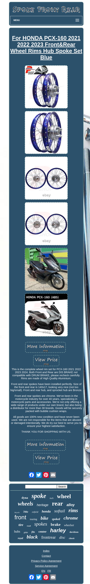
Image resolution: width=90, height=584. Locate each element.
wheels (25, 504)
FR (49, 570)
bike (44, 518)
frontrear (48, 537)
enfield (35, 512)
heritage (42, 505)
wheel (64, 496)
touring (33, 519)
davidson (73, 532)
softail (59, 511)
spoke (39, 495)
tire (21, 525)
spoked (56, 519)
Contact (46, 555)
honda (46, 511)
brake (56, 524)
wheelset (69, 525)
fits (33, 531)
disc (62, 537)
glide (26, 532)
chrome (71, 518)
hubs (17, 531)
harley (58, 530)
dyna (25, 497)
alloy (71, 505)
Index (46, 550)
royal (20, 538)
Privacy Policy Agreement (46, 560)
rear (57, 503)
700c (25, 511)
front (20, 517)
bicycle (16, 512)
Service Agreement (46, 565)
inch (51, 498)
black (32, 537)
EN (43, 570)
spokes (40, 524)
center (42, 531)
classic (72, 538)
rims (73, 510)
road (29, 526)
